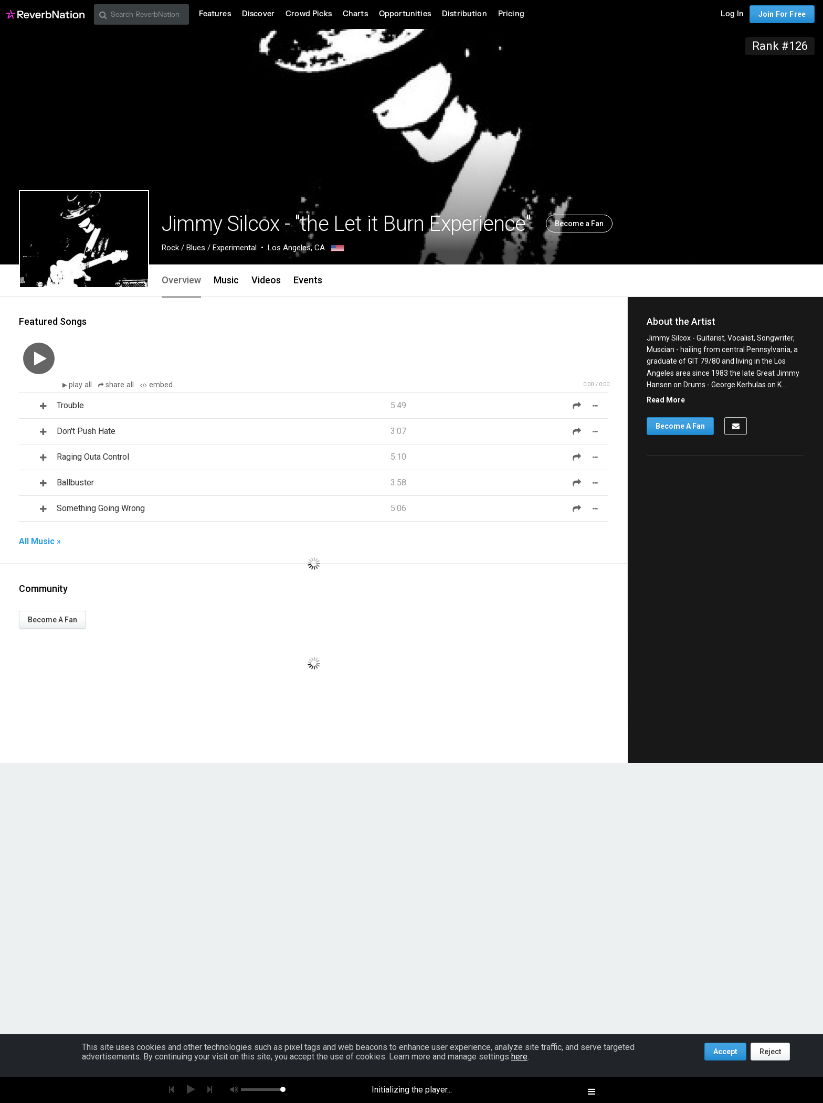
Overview (181, 279)
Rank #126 (780, 45)
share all (117, 384)
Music (226, 279)
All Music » (40, 541)
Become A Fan (52, 620)
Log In (732, 13)
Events (307, 279)
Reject (770, 1051)
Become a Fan (579, 223)
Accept (725, 1051)
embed (156, 384)
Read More (666, 400)
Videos (266, 279)
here (519, 1057)
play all (81, 384)
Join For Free (782, 14)
